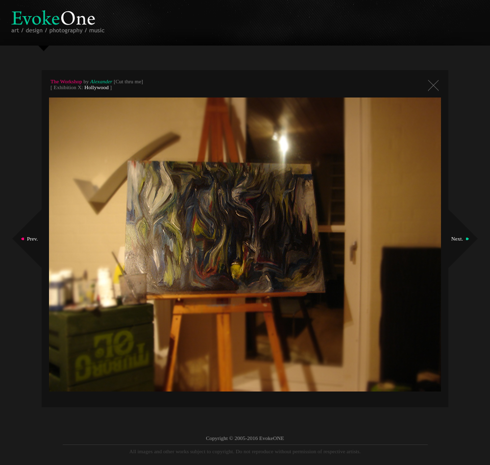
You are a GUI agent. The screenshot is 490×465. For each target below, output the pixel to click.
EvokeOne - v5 (59, 19)
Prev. (32, 239)
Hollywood (96, 87)
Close (433, 85)
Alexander (101, 81)
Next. (457, 239)
